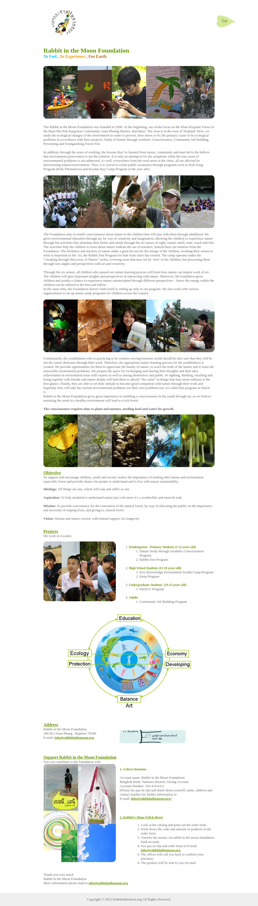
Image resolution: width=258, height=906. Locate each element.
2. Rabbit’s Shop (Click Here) (141, 817)
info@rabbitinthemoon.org (74, 738)
